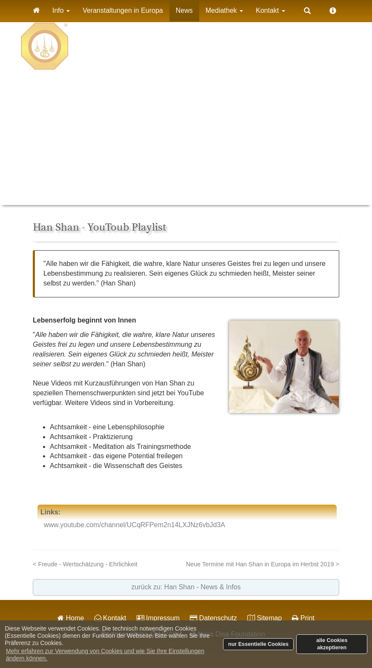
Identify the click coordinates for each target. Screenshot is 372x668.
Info (61, 10)
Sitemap (264, 618)
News (184, 10)
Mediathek (224, 10)
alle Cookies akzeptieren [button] (332, 644)
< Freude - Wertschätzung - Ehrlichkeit (85, 564)
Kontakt (270, 10)
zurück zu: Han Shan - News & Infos (186, 587)
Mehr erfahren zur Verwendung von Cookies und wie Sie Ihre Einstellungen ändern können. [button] (105, 655)
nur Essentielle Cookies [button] (258, 644)
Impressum (158, 618)
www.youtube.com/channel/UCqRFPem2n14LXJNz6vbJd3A (134, 524)
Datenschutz (213, 618)
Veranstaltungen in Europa (123, 10)
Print (303, 618)
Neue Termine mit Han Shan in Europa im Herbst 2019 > (262, 564)
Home (70, 618)
